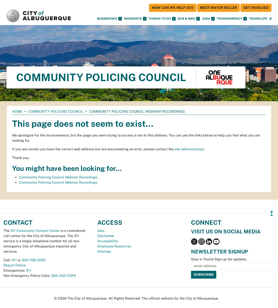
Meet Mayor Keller (218, 8)
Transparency (232, 19)
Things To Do (162, 19)
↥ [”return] (272, 213)
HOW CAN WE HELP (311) (173, 8)
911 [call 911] (28, 270)
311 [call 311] (14, 260)
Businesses (109, 19)
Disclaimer (105, 236)
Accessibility (107, 241)
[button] (258, 19)
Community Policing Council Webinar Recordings (58, 177)
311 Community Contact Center (35, 231)
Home (17, 111)
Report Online (14, 265)
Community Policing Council (55, 111)
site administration (189, 149)
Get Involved (256, 8)
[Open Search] (271, 18)
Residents (135, 19)
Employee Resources (114, 246)
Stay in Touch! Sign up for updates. (219, 259)
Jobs (208, 19)
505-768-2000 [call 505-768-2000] (34, 260)
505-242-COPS (63, 276)
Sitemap (104, 251)
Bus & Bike (189, 19)
